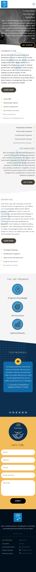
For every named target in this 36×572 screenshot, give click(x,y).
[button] (10, 412)
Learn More (9, 91)
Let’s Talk (28, 183)
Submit (18, 501)
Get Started (27, 45)
